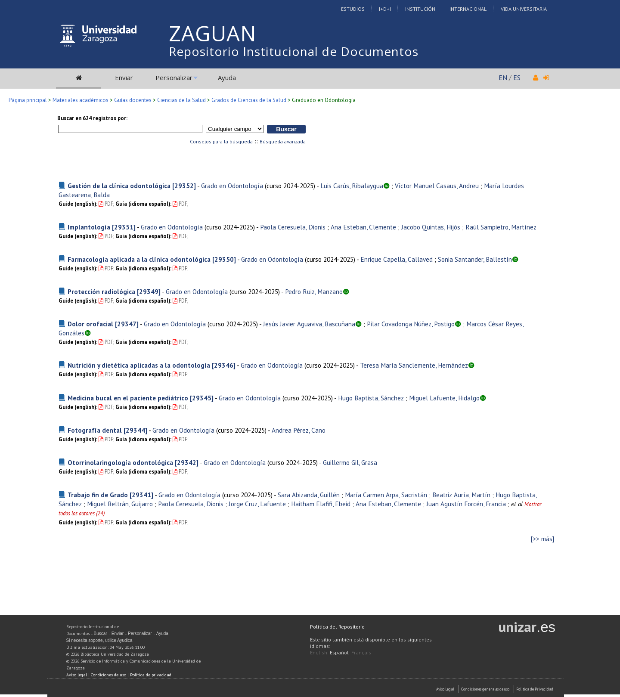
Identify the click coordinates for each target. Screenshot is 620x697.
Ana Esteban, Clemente (363, 227)
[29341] (141, 494)
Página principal (28, 100)
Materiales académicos (80, 100)
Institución (420, 9)
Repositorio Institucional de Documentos (293, 51)
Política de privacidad (150, 675)
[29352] (184, 185)
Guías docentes (133, 100)
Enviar (124, 77)
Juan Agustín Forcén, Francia (466, 503)
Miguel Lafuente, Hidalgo (444, 397)
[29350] (224, 259)
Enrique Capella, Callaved (396, 259)
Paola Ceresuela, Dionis (293, 227)
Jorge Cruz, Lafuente (257, 503)
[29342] (186, 462)
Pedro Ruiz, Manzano (314, 291)
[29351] (124, 227)
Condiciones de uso (108, 675)
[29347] (127, 323)
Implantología (89, 227)
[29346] (224, 365)
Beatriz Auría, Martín (461, 494)
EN (503, 77)
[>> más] (542, 539)
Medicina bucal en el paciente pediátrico (128, 397)
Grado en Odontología (232, 185)
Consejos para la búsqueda (221, 141)
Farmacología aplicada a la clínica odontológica (139, 259)
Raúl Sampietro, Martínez (500, 227)
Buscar (100, 633)
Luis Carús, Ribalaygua (351, 185)
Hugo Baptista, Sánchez (371, 397)
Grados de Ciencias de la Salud (248, 100)
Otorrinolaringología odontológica (120, 462)
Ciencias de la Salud (181, 100)
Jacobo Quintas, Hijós (430, 227)
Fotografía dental (95, 430)
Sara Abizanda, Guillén (309, 494)
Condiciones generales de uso (485, 689)
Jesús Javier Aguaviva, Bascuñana (309, 323)
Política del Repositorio (337, 626)
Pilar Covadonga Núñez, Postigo (411, 323)
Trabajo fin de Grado (98, 494)
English (318, 652)
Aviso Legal (445, 689)
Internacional (468, 9)
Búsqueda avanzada (283, 141)
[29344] (135, 430)
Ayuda (227, 77)
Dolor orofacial (90, 323)
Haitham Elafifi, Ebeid (320, 503)
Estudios (353, 9)
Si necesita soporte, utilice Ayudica (99, 640)
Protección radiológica (101, 291)
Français (361, 652)
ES (517, 77)
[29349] (149, 291)
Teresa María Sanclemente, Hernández (414, 365)
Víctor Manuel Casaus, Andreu (437, 185)
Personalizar (173, 77)
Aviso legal (76, 675)
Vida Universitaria (524, 9)
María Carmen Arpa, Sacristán (386, 494)
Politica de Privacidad (534, 689)
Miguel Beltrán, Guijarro (120, 503)
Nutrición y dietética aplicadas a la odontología (139, 365)
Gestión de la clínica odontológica (119, 185)
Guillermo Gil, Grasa (350, 462)
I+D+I (385, 9)
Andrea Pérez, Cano (299, 430)
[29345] (202, 397)
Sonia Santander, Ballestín (475, 259)
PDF (106, 204)
